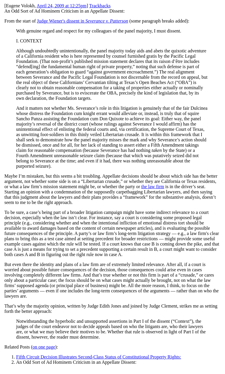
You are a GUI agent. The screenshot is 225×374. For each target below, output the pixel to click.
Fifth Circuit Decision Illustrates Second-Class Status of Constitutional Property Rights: (98, 356)
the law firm (152, 186)
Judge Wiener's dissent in (82, 20)
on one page (44, 346)
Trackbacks (99, 5)
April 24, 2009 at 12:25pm (61, 5)
